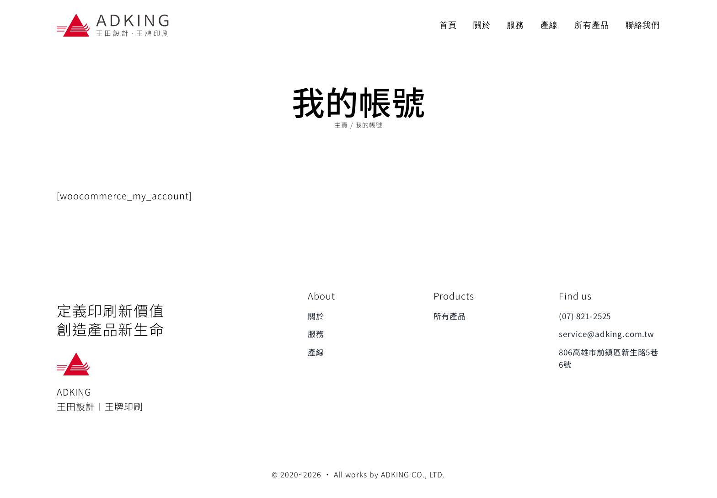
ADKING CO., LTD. (413, 474)
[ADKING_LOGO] (113, 16)
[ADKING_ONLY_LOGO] (74, 357)
